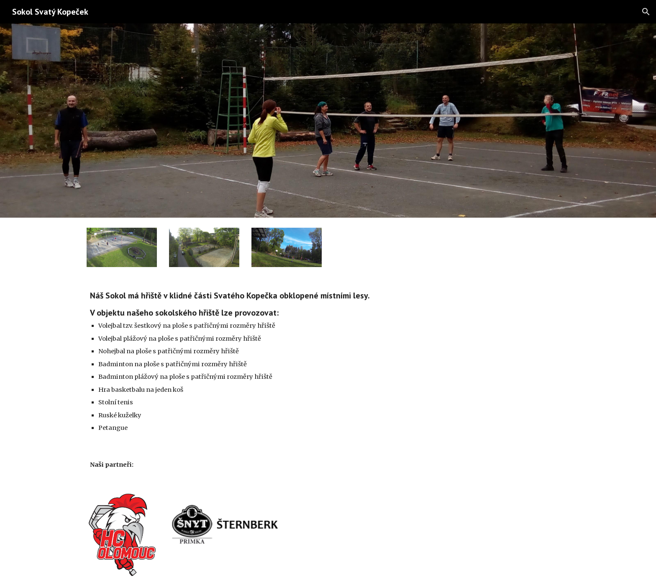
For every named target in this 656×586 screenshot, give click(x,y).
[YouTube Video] (513, 325)
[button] (646, 12)
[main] (266, 361)
